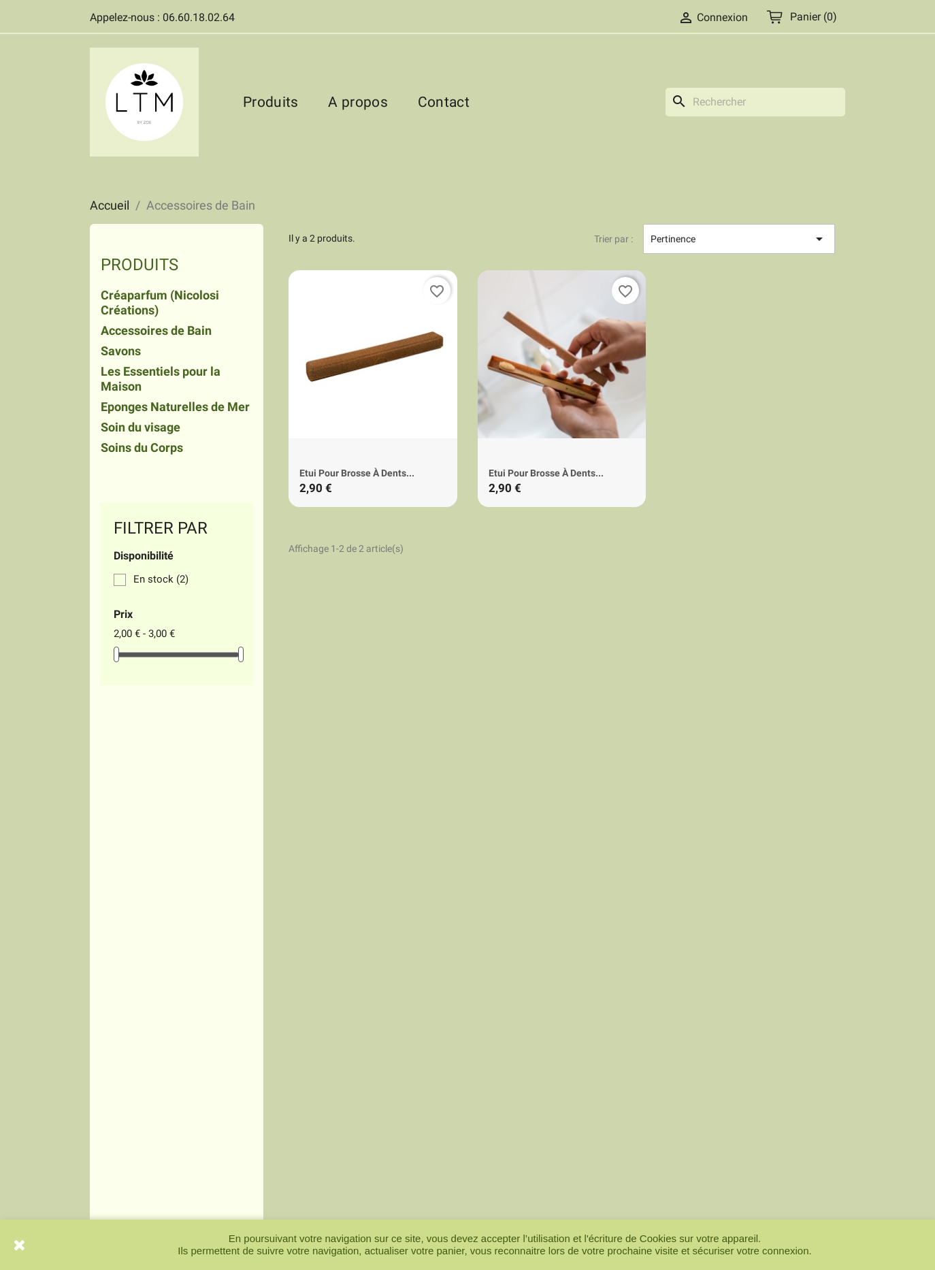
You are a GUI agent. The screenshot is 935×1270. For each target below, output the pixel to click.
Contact (444, 102)
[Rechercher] (755, 102)
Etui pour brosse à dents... (356, 473)
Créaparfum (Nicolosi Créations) (160, 303)
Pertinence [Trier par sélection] (739, 239)
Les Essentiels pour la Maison (160, 379)
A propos (357, 102)
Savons (121, 351)
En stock (160, 579)
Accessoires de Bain (156, 331)
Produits (270, 102)
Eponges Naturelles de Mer (175, 407)
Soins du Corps (142, 448)
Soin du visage (140, 427)
